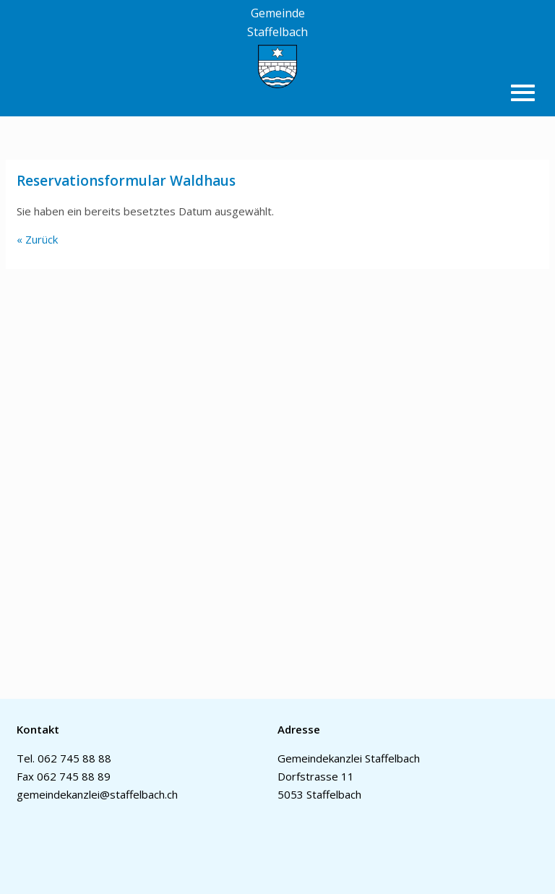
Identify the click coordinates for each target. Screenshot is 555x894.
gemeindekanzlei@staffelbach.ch (97, 794)
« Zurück (37, 239)
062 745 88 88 (74, 758)
